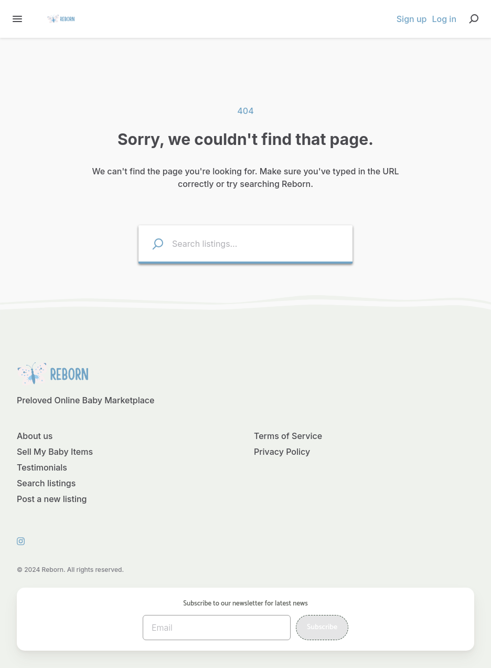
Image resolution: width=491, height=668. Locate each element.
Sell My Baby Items (55, 451)
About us (34, 436)
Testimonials (42, 467)
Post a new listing (52, 499)
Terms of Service (288, 436)
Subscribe (322, 627)
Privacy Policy (282, 451)
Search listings (46, 483)
